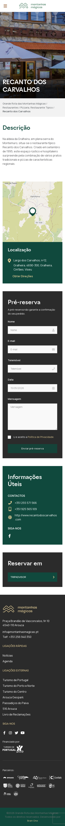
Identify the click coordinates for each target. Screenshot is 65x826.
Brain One (32, 820)
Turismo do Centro (15, 692)
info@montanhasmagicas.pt (20, 632)
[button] (32, 211)
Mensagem (14, 399)
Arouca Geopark (13, 697)
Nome (11, 321)
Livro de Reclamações (17, 714)
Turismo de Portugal (15, 680)
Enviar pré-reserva (32, 448)
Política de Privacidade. (41, 437)
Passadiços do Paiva (16, 703)
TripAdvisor (32, 577)
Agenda (7, 661)
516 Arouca (10, 709)
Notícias (8, 655)
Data (10, 379)
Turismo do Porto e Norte (19, 686)
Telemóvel (14, 360)
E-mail (11, 341)
